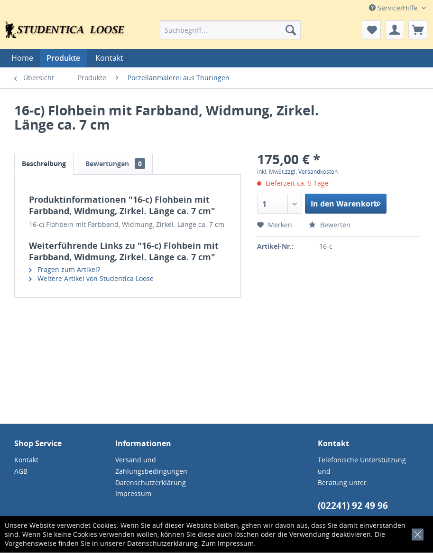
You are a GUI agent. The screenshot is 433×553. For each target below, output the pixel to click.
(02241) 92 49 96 (353, 505)
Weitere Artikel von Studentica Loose (91, 278)
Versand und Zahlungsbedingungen (151, 465)
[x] (416, 532)
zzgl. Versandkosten (311, 172)
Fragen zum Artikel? (64, 269)
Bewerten (329, 224)
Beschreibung (44, 163)
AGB (21, 471)
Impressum (236, 543)
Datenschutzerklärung (162, 543)
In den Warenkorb (346, 202)
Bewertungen (115, 163)
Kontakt (109, 58)
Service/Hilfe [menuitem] (394, 7)
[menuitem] (230, 29)
